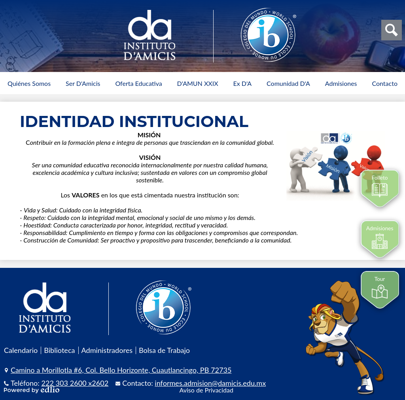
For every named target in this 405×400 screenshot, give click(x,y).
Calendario (21, 350)
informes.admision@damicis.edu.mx (210, 383)
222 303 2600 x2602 (75, 383)
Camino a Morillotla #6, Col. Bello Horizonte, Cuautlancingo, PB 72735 (121, 370)
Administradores (107, 350)
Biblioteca (59, 350)
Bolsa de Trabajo (164, 350)
